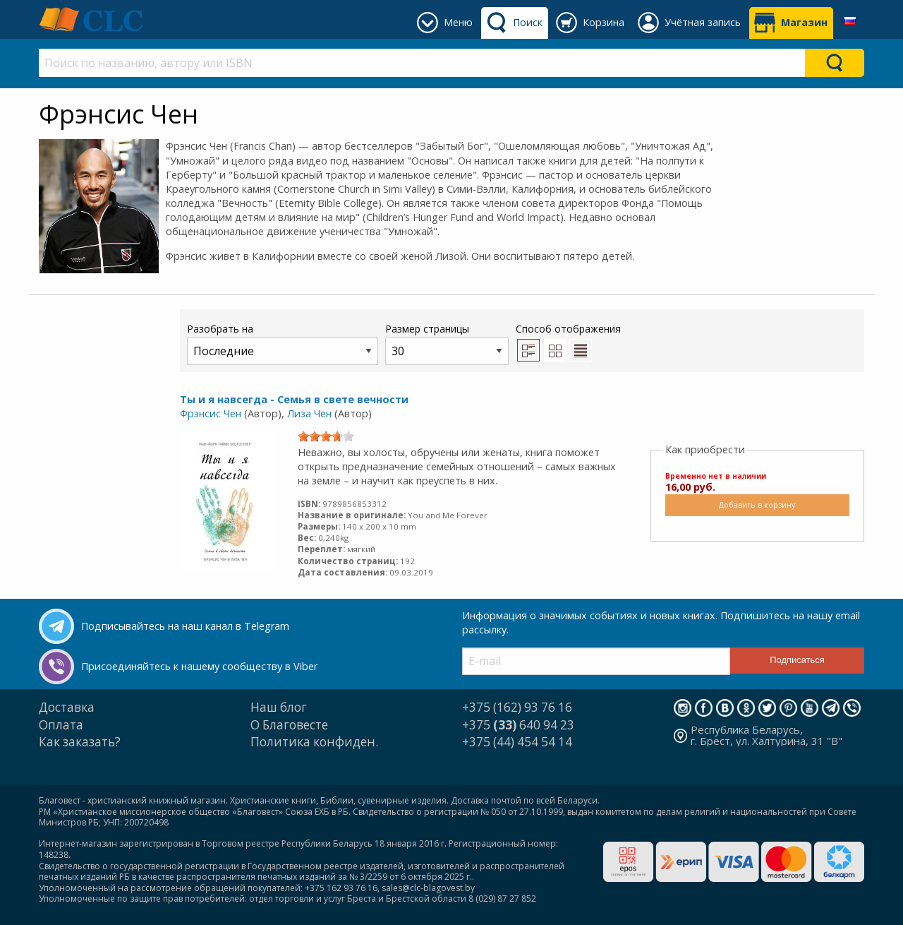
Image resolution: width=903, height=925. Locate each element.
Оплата (61, 725)
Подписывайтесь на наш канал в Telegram (185, 626)
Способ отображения (568, 342)
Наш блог (278, 707)
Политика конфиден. (314, 742)
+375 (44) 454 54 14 (517, 742)
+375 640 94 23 (518, 725)
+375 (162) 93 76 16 (517, 707)
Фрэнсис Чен (210, 413)
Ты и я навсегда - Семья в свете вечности (294, 399)
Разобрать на (282, 343)
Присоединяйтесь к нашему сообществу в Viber (199, 666)
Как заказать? (80, 742)
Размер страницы (447, 343)
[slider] (326, 436)
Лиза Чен (309, 413)
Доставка (67, 707)
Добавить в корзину (757, 504)
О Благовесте (289, 725)
